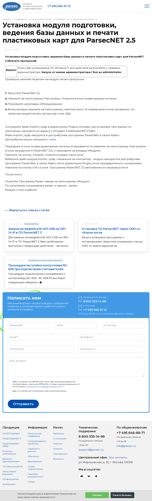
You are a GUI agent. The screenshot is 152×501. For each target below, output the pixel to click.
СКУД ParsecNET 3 (12, 438)
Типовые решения (13, 466)
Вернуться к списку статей (29, 210)
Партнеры (58, 433)
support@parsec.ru (91, 449)
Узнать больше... (122, 495)
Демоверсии (35, 461)
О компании (59, 438)
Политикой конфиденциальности (44, 386)
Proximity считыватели (9, 452)
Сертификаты (60, 453)
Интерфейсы (32, 223)
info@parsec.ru (126, 446)
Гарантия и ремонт (34, 449)
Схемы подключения (35, 467)
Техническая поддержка (34, 434)
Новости (57, 443)
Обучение (33, 456)
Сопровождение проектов (37, 442)
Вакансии (58, 459)
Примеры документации (35, 475)
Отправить (23, 404)
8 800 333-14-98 (94, 301)
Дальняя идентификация (11, 460)
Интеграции (9, 484)
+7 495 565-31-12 (59, 6)
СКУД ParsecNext (11, 433)
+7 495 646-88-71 (131, 433)
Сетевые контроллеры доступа (45, 260)
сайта (53, 139)
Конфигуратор (11, 479)
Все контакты (118, 457)
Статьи (31, 481)
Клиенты (57, 448)
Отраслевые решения (9, 472)
